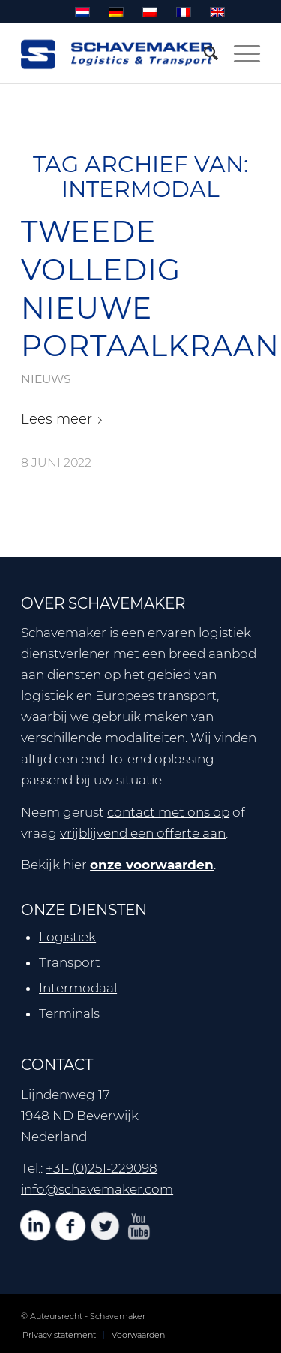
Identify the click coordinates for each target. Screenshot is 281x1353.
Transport (69, 962)
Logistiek (67, 936)
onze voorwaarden (152, 864)
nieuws (46, 379)
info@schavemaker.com (97, 1189)
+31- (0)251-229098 (101, 1168)
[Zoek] (204, 53)
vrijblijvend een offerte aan (143, 833)
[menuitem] (204, 53)
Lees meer (64, 419)
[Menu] (239, 53)
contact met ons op (168, 812)
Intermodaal (78, 987)
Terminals (69, 1013)
